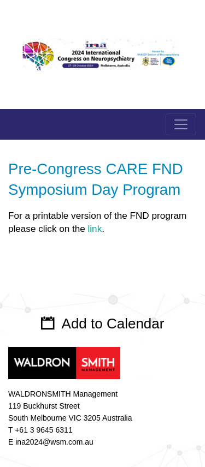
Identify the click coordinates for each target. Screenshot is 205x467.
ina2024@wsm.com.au (54, 442)
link (95, 229)
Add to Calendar (113, 323)
